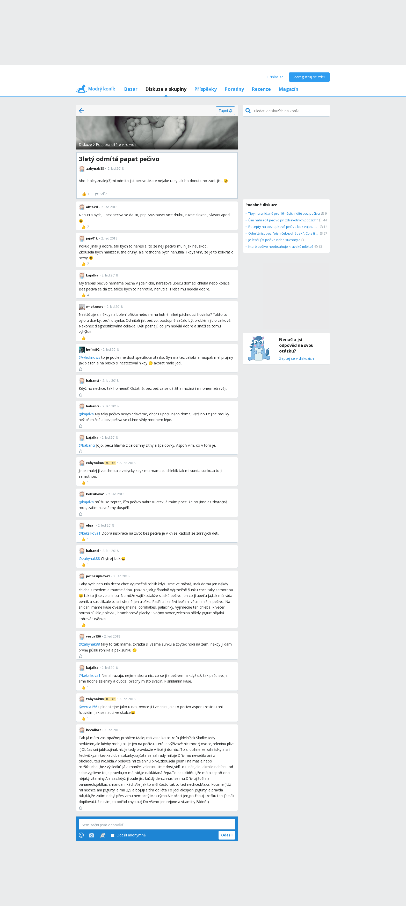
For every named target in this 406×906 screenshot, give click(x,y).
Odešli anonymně (128, 835)
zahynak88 (91, 558)
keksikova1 (91, 533)
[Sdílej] (101, 194)
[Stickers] (102, 835)
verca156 (89, 706)
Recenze (261, 89)
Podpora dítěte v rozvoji (116, 144)
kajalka (88, 413)
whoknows (91, 357)
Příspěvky (205, 89)
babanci (88, 445)
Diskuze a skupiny (165, 89)
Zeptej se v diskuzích (296, 358)
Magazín (288, 89)
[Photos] (91, 835)
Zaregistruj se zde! (309, 76)
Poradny (234, 89)
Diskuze (85, 144)
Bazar (130, 89)
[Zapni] (225, 110)
